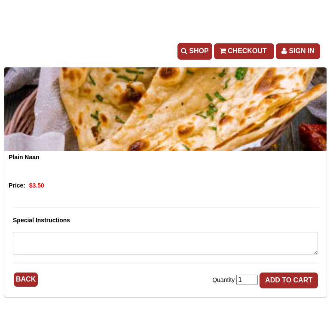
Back (26, 279)
